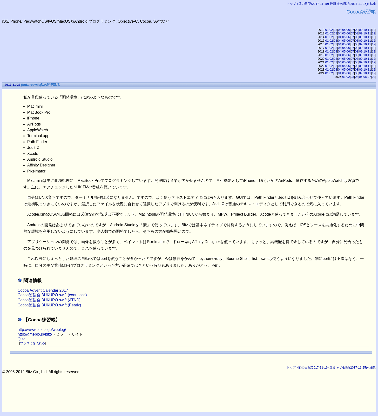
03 (335, 30)
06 (348, 30)
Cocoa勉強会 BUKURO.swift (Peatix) (49, 305)
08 (356, 30)
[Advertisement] (90, 385)
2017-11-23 (12, 84)
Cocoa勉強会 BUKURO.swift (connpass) (52, 295)
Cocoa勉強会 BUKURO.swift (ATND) (49, 300)
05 (344, 30)
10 (365, 30)
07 (352, 30)
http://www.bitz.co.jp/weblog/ (42, 330)
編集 (373, 4)
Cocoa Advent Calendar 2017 (43, 290)
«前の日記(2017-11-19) (313, 4)
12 (373, 30)
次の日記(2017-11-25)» (353, 4)
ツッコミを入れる (32, 343)
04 (339, 30)
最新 (333, 4)
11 (369, 30)
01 (327, 30)
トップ (291, 4)
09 (361, 30)
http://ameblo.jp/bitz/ (35, 334)
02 (331, 30)
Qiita (22, 339)
